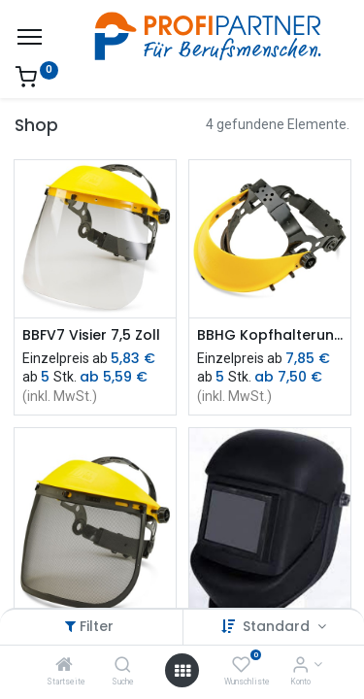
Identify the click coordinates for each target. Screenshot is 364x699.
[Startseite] (64, 666)
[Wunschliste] (241, 666)
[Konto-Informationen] (300, 666)
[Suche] (123, 666)
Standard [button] (278, 626)
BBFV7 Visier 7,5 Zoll (91, 335)
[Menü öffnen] (182, 670)
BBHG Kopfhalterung (270, 335)
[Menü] (30, 36)
